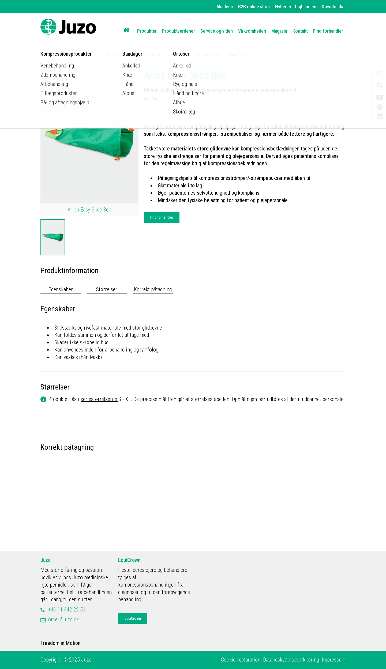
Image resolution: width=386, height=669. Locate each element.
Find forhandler (328, 31)
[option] (52, 237)
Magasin (279, 31)
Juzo (45, 560)
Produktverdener (178, 31)
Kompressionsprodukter (92, 55)
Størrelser (106, 289)
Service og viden (216, 31)
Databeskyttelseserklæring (291, 659)
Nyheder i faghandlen (295, 6)
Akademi (224, 6)
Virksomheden (252, 31)
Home (44, 55)
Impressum (334, 659)
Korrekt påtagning (153, 289)
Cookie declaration (240, 659)
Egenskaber (60, 289)
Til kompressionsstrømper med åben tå (185, 55)
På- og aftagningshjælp (133, 55)
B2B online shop (254, 6)
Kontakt (300, 31)
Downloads (332, 6)
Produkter (147, 31)
